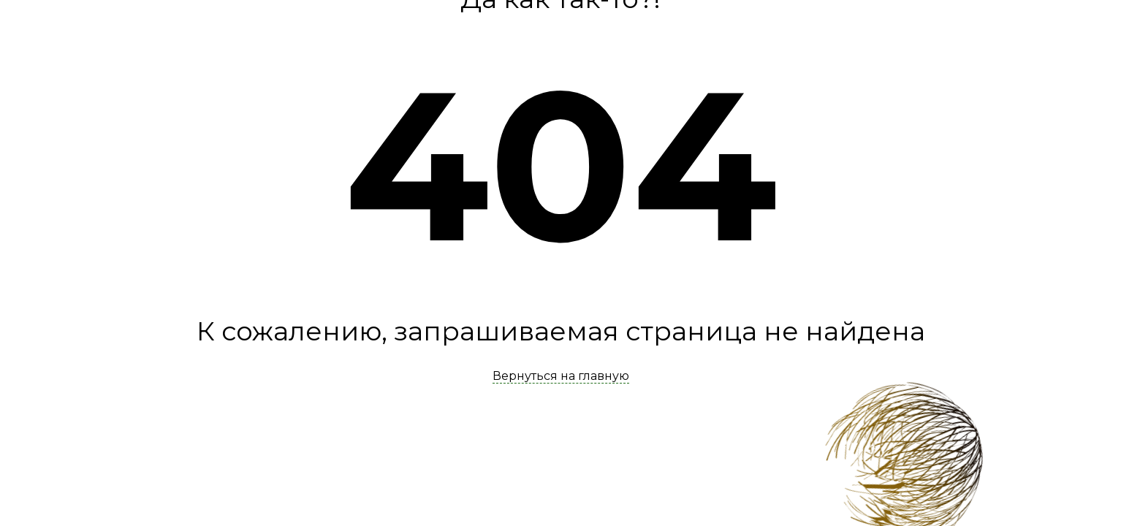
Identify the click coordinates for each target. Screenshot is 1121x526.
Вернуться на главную (561, 376)
